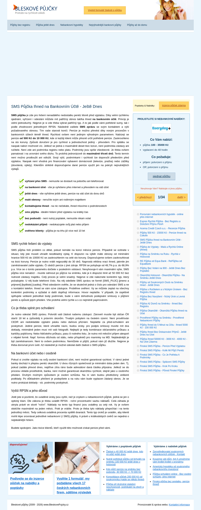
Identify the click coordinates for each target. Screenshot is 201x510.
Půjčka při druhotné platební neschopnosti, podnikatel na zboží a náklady (125, 487)
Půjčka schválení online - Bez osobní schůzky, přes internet (172, 475)
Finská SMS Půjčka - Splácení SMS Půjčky (162, 361)
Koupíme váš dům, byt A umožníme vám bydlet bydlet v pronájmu (171, 460)
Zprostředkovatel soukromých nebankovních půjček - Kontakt (169, 453)
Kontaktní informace (179, 504)
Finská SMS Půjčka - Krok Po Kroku (159, 366)
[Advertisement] (100, 63)
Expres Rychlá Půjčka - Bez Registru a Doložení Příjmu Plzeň (160, 222)
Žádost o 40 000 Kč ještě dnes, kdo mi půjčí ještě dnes (124, 453)
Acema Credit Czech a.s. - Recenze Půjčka (162, 228)
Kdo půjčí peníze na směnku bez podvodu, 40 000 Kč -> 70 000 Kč (123, 470)
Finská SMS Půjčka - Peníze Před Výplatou (162, 346)
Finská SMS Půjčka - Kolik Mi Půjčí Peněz (162, 350)
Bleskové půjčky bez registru (36, 10)
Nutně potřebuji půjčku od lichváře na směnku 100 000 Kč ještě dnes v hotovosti (125, 462)
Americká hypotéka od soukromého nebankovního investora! (171, 468)
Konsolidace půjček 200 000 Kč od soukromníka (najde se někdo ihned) (125, 478)
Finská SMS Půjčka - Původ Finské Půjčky (162, 370)
